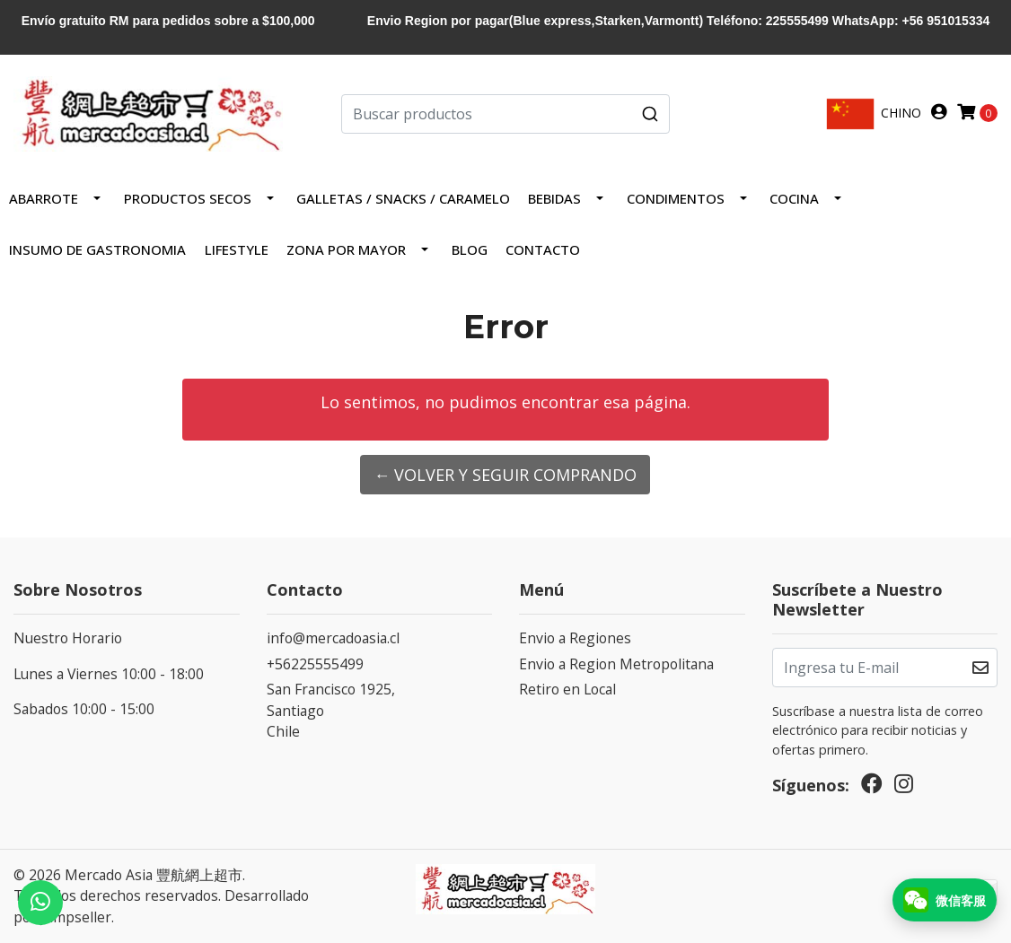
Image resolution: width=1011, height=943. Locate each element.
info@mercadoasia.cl (333, 638)
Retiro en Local (567, 689)
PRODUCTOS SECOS (187, 198)
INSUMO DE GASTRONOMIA (97, 249)
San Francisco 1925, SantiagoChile (331, 710)
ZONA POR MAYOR (346, 249)
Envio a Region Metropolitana (616, 664)
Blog (470, 249)
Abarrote (43, 198)
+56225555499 (315, 664)
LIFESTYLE (236, 249)
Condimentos (676, 198)
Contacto (543, 249)
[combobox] (505, 114)
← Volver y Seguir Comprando (505, 474)
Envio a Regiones (575, 638)
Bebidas (554, 198)
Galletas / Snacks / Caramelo (403, 198)
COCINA (794, 198)
